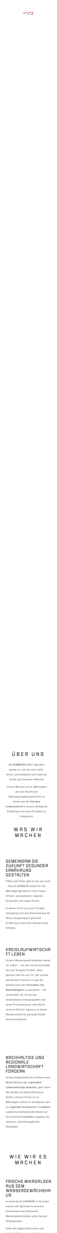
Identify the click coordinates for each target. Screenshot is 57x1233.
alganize (31, 1009)
